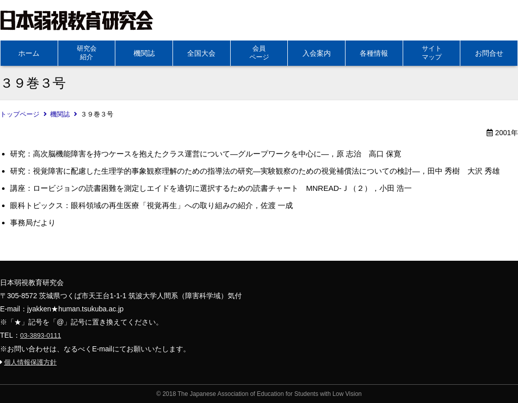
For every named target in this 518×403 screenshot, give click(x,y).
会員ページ (259, 53)
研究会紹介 (87, 53)
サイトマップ (432, 53)
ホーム (28, 53)
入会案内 (317, 53)
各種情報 (374, 53)
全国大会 (201, 53)
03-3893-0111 (40, 335)
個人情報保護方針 (30, 362)
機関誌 (144, 53)
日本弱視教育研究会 (77, 20)
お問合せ (489, 53)
